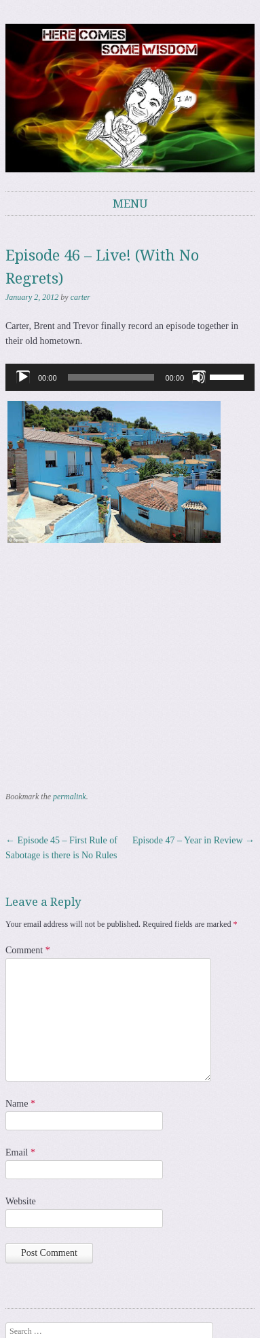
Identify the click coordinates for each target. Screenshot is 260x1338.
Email (20, 1152)
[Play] (23, 377)
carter (80, 297)
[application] (130, 377)
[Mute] (199, 377)
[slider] (111, 377)
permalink (69, 796)
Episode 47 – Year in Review (193, 840)
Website (20, 1201)
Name (20, 1103)
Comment (27, 950)
